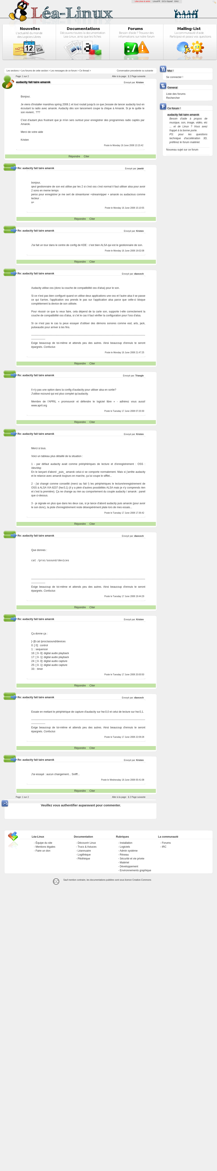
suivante (149, 70)
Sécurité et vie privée (132, 858)
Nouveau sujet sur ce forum (182, 149)
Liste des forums (175, 93)
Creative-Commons (141, 880)
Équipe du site (44, 842)
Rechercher (173, 97)
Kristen (140, 82)
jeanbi (140, 168)
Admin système (129, 850)
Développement (129, 866)
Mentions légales (45, 846)
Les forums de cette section (34, 70)
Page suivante (138, 76)
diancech (139, 274)
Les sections (13, 70)
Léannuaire (84, 850)
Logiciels (125, 846)
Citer (86, 156)
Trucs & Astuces (87, 846)
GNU (176, 1)
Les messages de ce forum (64, 70)
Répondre (74, 156)
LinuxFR (156, 1)
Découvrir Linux (87, 842)
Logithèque (84, 854)
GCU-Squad (167, 1)
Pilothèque (84, 858)
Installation (126, 842)
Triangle (139, 375)
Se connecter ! (174, 77)
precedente (135, 70)
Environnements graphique (135, 870)
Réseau (124, 854)
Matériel (124, 862)
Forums (166, 842)
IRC (164, 846)
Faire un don (43, 850)
